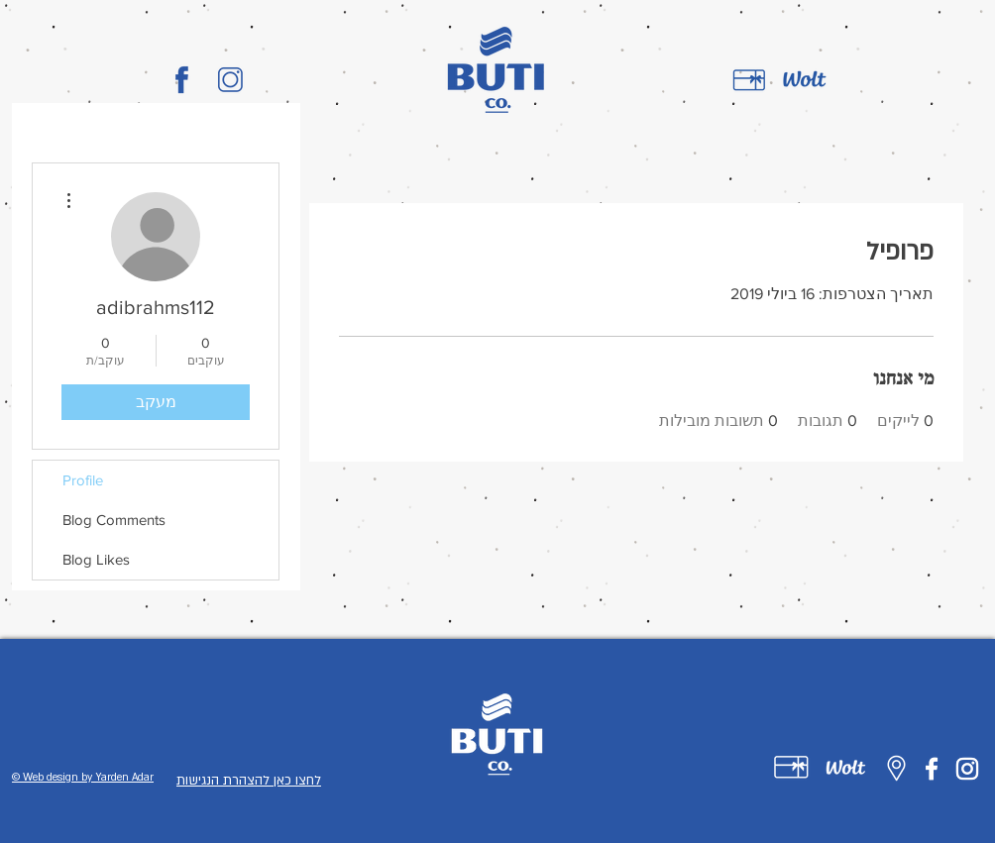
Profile (82, 480)
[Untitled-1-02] (846, 767)
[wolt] (805, 80)
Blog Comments (114, 519)
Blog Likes (96, 559)
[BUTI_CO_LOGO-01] (182, 79)
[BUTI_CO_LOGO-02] (230, 79)
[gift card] (749, 80)
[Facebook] (931, 769)
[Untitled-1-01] (791, 767)
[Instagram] (967, 769)
